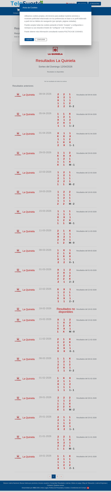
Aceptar (29, 39)
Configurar (41, 39)
